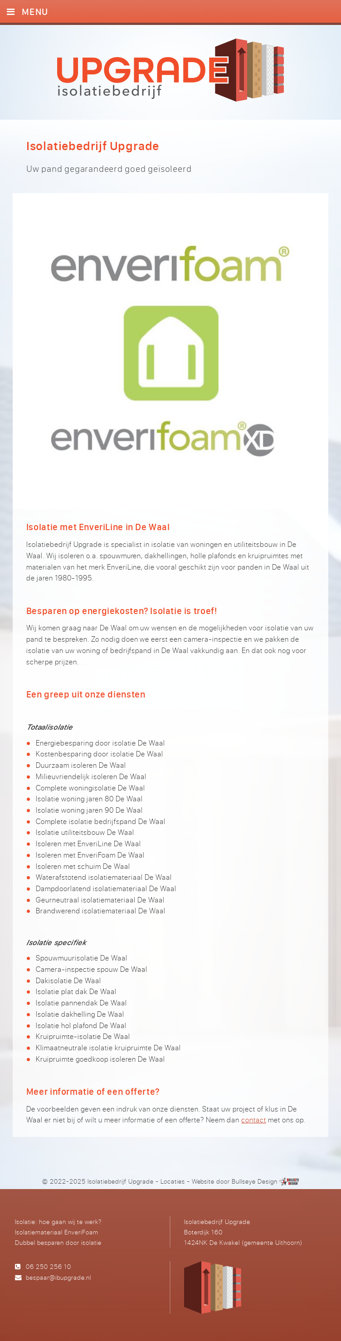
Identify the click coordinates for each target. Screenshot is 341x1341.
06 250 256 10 (48, 1266)
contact (253, 1120)
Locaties (173, 1181)
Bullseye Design (255, 1181)
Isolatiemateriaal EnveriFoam (56, 1232)
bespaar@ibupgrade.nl (58, 1277)
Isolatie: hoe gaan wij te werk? (58, 1221)
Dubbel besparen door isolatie (58, 1242)
